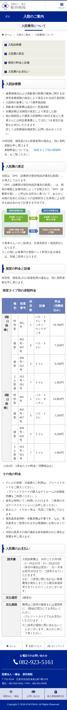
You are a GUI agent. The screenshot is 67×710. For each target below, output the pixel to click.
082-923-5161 (33, 662)
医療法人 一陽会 (11, 693)
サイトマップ (55, 646)
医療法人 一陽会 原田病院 (17, 674)
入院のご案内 (23, 34)
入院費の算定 (16, 53)
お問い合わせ (33, 693)
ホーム (8, 34)
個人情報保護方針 (55, 693)
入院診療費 (14, 44)
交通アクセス (33, 646)
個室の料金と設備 (18, 62)
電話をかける (50, 6)
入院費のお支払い (18, 71)
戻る (7, 16)
